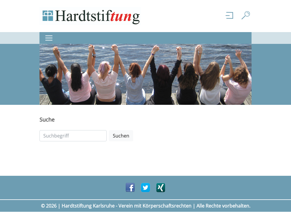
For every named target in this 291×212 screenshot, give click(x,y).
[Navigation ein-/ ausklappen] (50, 38)
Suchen (121, 135)
